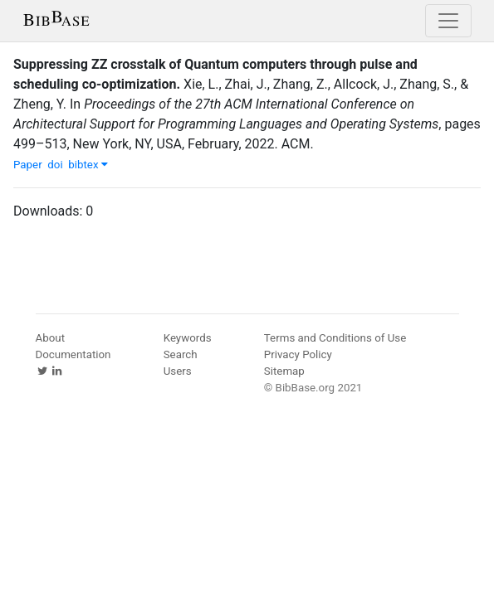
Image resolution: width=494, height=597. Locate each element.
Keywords (188, 338)
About (51, 338)
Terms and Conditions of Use (335, 338)
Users (178, 371)
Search (181, 354)
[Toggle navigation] (448, 20)
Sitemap (284, 371)
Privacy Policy (298, 354)
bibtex (88, 164)
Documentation (73, 354)
